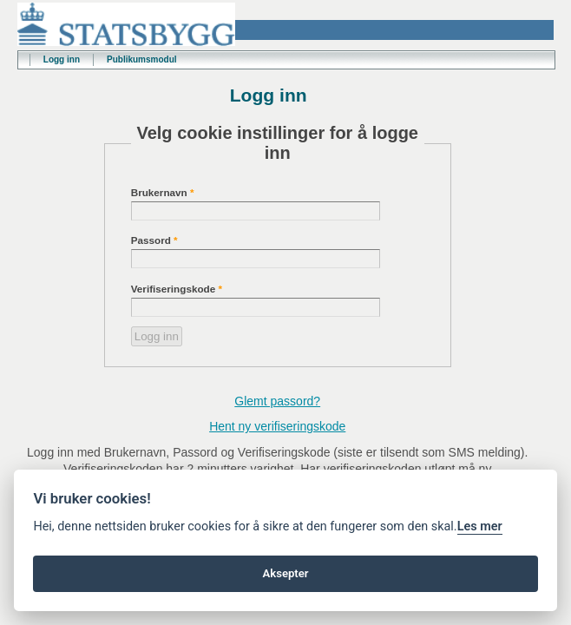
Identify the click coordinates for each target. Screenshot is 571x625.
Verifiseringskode (176, 288)
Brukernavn (162, 192)
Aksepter (285, 573)
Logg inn (61, 59)
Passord (154, 240)
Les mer (479, 526)
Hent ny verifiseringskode (277, 426)
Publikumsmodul (142, 59)
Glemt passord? (277, 401)
